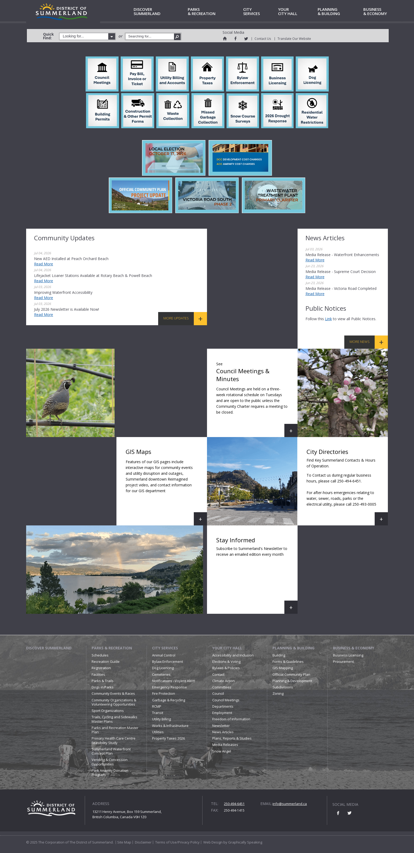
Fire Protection (163, 693)
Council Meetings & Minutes (257, 398)
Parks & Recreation (112, 647)
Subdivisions (282, 687)
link (328, 318)
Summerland (160, 11)
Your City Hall (227, 647)
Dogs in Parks (103, 687)
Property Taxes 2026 (168, 738)
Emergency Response (169, 687)
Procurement (343, 661)
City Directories (347, 486)
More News (360, 341)
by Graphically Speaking (242, 842)
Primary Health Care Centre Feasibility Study (113, 740)
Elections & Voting (226, 661)
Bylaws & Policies (226, 667)
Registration (101, 667)
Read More (43, 263)
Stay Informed (257, 575)
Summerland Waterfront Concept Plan (111, 751)
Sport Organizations (108, 710)
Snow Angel (221, 751)
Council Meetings (225, 700)
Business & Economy (353, 647)
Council (218, 693)
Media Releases (225, 744)
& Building (339, 11)
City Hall (297, 11)
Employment (222, 712)
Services (259, 11)
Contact (218, 674)
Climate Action (223, 680)
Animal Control (163, 655)
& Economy (386, 11)
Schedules (100, 655)
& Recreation (214, 11)
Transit (157, 712)
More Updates (176, 318)
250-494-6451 (234, 803)
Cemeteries (161, 674)
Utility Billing (161, 719)
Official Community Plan (291, 674)
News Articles (223, 732)
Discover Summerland (49, 647)
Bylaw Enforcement (167, 661)
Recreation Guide (106, 661)
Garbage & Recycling (168, 700)
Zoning (278, 693)
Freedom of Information (231, 719)
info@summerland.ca (289, 803)
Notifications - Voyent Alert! (173, 680)
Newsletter (221, 725)
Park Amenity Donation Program (110, 772)
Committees (221, 687)
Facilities (98, 674)
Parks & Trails (103, 680)
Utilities (158, 732)
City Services (165, 647)
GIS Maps (166, 486)
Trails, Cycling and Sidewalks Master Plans (114, 719)
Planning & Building (293, 647)
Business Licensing (348, 655)
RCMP (156, 706)
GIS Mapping (282, 667)
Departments (222, 706)
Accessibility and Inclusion (233, 655)
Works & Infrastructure (170, 725)
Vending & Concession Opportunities (110, 761)
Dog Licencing (163, 667)
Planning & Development (292, 680)
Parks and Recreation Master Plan (115, 729)
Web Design (213, 842)
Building (278, 655)
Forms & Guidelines (288, 661)
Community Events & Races (113, 693)
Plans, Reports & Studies (232, 738)
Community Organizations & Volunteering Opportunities (114, 702)
